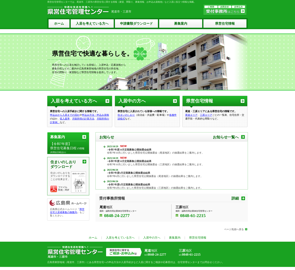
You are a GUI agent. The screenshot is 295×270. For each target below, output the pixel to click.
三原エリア (206, 115)
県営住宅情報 (225, 23)
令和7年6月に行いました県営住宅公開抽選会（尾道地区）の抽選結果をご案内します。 (155, 174)
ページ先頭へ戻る (234, 229)
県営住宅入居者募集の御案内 (67, 211)
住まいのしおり (126, 115)
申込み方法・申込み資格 (95, 115)
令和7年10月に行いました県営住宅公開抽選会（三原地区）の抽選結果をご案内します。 (155, 163)
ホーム (59, 23)
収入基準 (65, 118)
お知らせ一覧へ (226, 137)
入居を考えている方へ (92, 23)
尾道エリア (191, 115)
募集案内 (180, 23)
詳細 (235, 198)
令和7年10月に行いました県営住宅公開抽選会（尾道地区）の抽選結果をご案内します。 (155, 151)
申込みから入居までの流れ (64, 115)
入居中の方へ (132, 100)
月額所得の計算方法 (83, 118)
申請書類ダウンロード (136, 23)
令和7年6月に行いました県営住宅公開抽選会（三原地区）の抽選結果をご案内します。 (155, 186)
